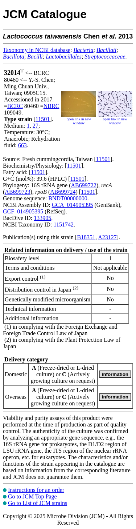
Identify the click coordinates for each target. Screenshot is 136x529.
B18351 (86, 237)
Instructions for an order (36, 490)
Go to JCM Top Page (32, 496)
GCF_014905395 (23, 211)
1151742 (63, 224)
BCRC (15, 106)
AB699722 (83, 185)
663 (22, 145)
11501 (43, 119)
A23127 (107, 237)
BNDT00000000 (67, 198)
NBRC (51, 106)
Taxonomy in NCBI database (36, 50)
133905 (42, 218)
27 (35, 126)
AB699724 (62, 192)
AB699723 (17, 192)
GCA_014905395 (72, 205)
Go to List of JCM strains (37, 503)
